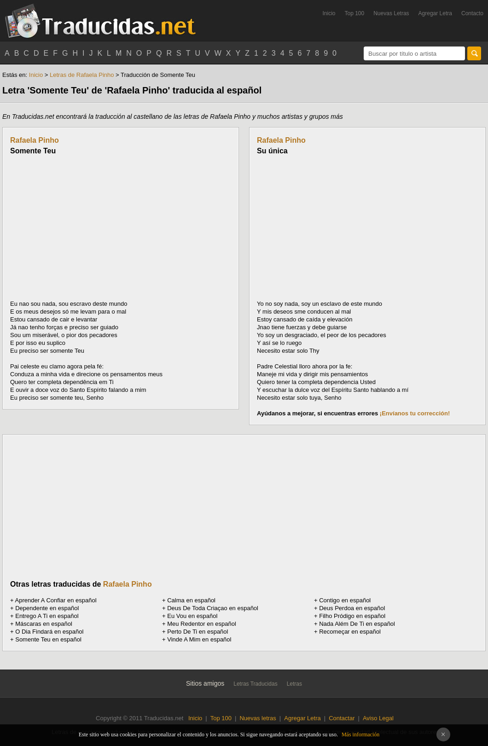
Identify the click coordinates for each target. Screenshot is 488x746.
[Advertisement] (87, 227)
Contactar (341, 718)
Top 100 (355, 13)
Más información (360, 734)
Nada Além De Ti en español (357, 623)
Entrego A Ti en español (46, 615)
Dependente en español (47, 608)
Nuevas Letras (391, 13)
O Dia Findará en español (49, 631)
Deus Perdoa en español (352, 608)
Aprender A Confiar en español (56, 600)
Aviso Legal (378, 718)
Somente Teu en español (48, 639)
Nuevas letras (257, 718)
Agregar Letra (435, 13)
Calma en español (191, 600)
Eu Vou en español (192, 615)
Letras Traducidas (255, 684)
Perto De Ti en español (197, 631)
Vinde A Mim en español (199, 639)
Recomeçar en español (350, 631)
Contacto (472, 13)
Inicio (328, 13)
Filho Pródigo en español (352, 615)
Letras (294, 684)
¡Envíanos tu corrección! (415, 413)
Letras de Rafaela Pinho (82, 74)
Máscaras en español (43, 623)
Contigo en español (345, 600)
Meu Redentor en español (201, 623)
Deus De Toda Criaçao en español (212, 608)
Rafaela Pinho (34, 140)
